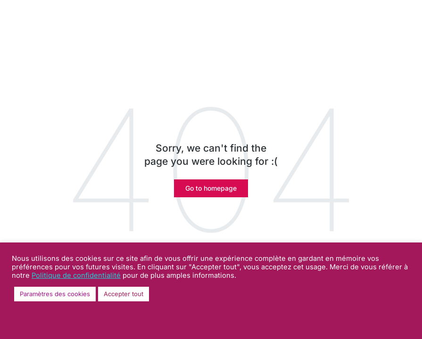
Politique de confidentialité (76, 275)
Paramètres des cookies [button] (55, 294)
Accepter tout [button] (123, 294)
